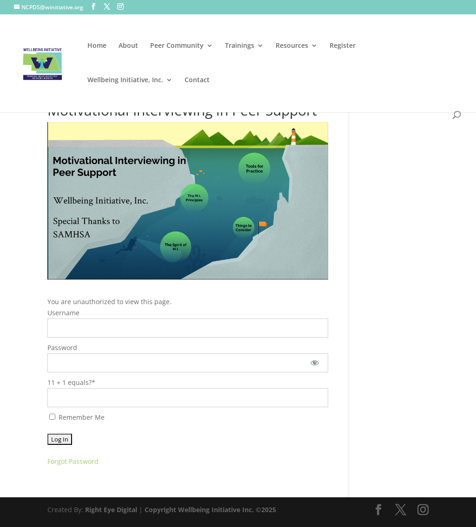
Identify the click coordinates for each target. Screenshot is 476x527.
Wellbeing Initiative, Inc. (125, 80)
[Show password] (314, 362)
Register (343, 46)
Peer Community (177, 46)
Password (62, 347)
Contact (197, 80)
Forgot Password (73, 461)
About (128, 46)
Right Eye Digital (111, 509)
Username (63, 312)
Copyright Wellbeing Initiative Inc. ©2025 (210, 509)
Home (96, 46)
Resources (292, 46)
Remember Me (77, 417)
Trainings (239, 46)
